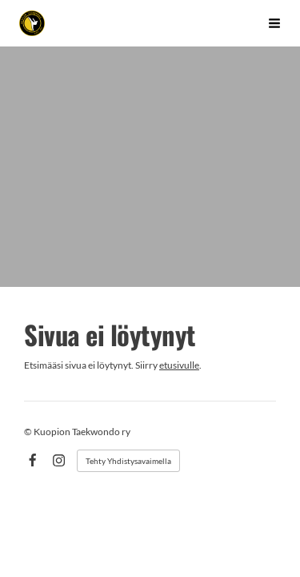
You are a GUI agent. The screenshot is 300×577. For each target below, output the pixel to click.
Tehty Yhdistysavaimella (128, 461)
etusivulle (179, 365)
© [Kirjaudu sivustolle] (29, 432)
